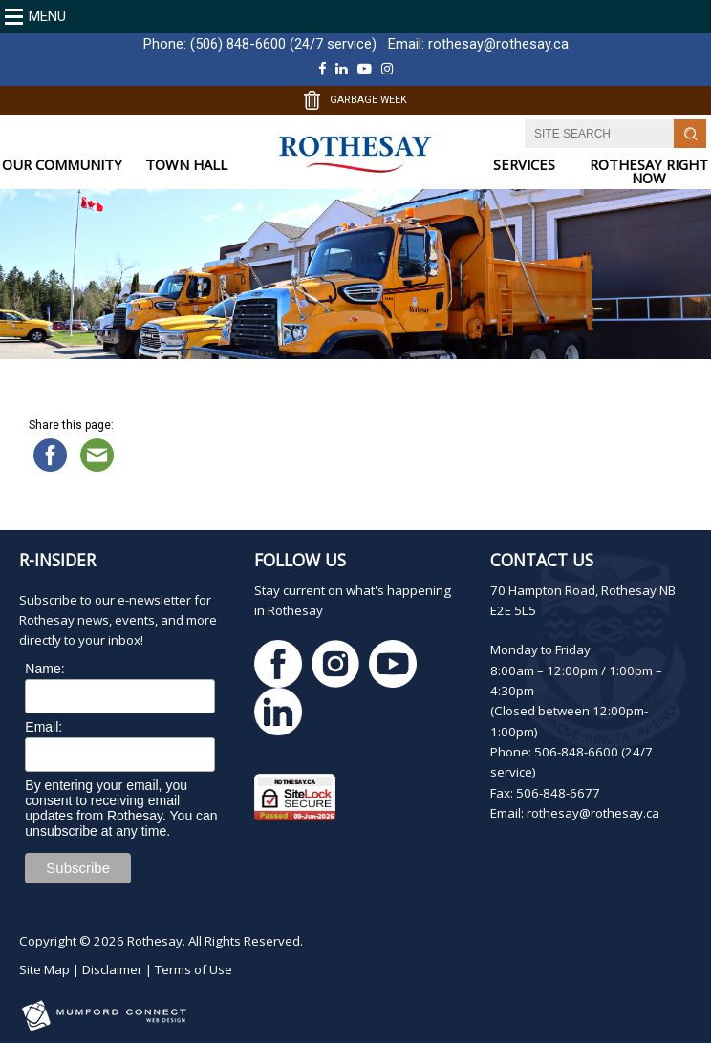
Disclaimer (112, 969)
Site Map (44, 969)
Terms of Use (193, 969)
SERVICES (524, 165)
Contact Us (541, 559)
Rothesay (155, 940)
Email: (43, 726)
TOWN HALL (186, 165)
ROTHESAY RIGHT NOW (649, 171)
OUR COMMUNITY (62, 165)
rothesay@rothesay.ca (498, 44)
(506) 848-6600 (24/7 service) (283, 44)
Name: (44, 668)
